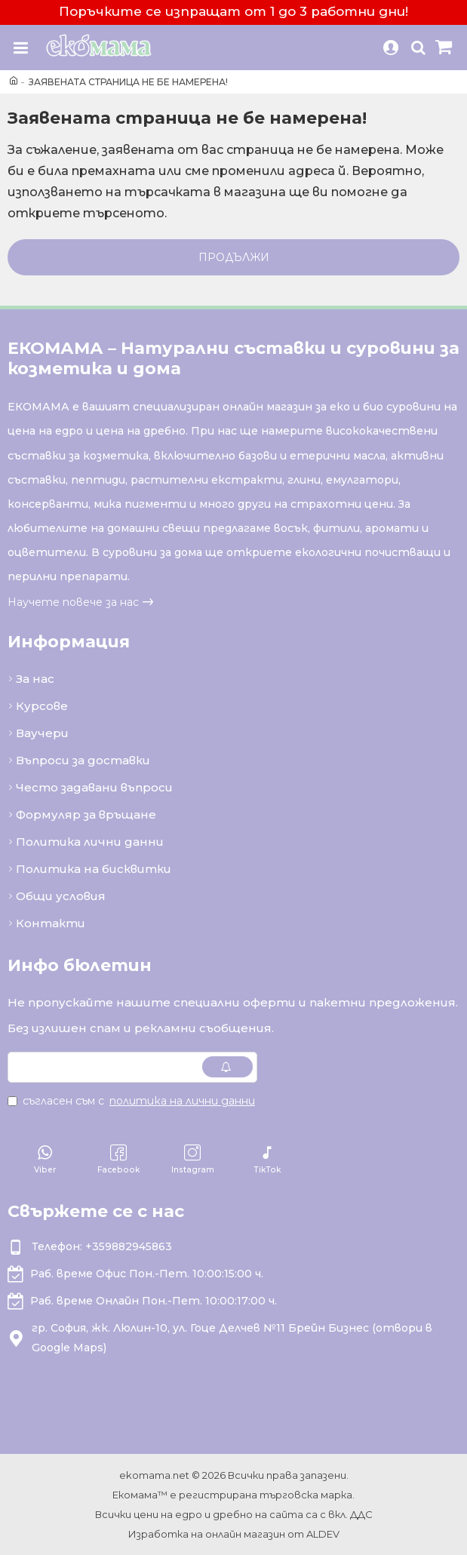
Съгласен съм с (132, 1101)
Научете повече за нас (73, 602)
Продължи (233, 257)
